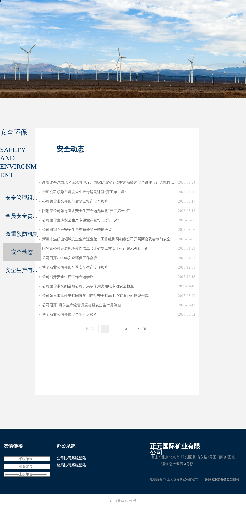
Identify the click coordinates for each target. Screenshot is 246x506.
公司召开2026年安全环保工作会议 (69, 258)
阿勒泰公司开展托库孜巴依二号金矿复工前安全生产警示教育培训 (95, 249)
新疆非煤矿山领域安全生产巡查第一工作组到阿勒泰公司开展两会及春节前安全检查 (109, 239)
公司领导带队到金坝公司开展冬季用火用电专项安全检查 (88, 286)
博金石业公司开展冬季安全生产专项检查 (75, 267)
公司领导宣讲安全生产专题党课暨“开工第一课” (80, 220)
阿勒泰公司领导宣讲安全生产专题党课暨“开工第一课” (86, 211)
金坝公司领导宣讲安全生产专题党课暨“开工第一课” (84, 192)
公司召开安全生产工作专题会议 (68, 277)
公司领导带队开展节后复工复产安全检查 (75, 201)
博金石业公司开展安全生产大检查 (69, 315)
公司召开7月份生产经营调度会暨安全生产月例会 (81, 305)
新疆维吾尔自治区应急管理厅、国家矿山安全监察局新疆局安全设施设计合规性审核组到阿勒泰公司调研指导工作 (109, 182)
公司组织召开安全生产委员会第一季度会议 (77, 230)
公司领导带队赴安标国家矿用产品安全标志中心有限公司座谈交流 (95, 296)
